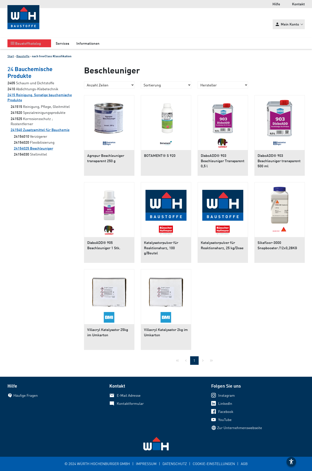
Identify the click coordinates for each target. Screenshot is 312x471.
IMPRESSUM (146, 463)
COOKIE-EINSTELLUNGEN (214, 463)
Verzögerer (30, 136)
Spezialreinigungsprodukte (38, 112)
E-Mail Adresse (129, 395)
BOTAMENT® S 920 (159, 155)
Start (10, 56)
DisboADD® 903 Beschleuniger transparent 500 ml (279, 160)
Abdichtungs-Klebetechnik (32, 89)
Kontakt (298, 4)
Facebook (225, 411)
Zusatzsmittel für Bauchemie (40, 129)
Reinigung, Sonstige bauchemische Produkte (39, 97)
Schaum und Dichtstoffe (30, 83)
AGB (244, 463)
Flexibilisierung (34, 142)
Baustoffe (23, 56)
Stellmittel (30, 154)
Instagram (226, 395)
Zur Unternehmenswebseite (239, 427)
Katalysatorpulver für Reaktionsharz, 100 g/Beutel (161, 247)
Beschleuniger (33, 148)
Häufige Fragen (25, 395)
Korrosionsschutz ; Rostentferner (32, 121)
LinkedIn (225, 403)
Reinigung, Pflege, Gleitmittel (40, 106)
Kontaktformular (130, 403)
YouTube (225, 419)
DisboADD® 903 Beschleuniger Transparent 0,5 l (222, 160)
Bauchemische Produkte (30, 72)
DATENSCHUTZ (174, 463)
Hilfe (276, 4)
